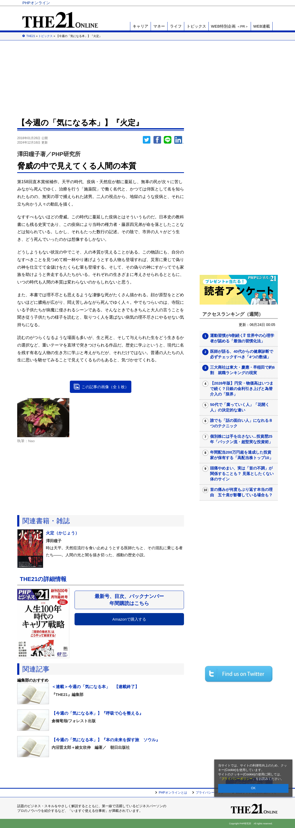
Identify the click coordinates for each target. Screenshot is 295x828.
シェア (157, 140)
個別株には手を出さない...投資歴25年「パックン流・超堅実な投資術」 (241, 439)
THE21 (215, 2)
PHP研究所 (258, 2)
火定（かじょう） (62, 533)
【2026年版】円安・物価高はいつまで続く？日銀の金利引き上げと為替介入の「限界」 (241, 388)
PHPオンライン (36, 3)
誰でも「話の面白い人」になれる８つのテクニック (241, 423)
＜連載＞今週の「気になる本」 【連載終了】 (95, 686)
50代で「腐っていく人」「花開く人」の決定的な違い (239, 407)
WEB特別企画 (229, 26)
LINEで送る (167, 140)
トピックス (196, 26)
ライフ (176, 26)
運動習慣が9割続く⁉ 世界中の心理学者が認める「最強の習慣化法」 (242, 338)
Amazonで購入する (129, 619)
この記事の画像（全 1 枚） (105, 387)
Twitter (147, 140)
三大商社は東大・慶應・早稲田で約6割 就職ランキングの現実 (242, 370)
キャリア (140, 26)
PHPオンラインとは (173, 792)
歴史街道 (234, 2)
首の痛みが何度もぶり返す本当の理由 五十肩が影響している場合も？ (241, 492)
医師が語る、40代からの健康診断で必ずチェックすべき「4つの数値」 (241, 354)
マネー (159, 26)
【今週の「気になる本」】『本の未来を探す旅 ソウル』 (106, 740)
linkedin (179, 140)
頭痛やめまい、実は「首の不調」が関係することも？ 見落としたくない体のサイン (242, 473)
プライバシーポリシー (237, 779)
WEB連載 (261, 26)
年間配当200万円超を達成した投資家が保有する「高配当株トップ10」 (241, 455)
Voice (197, 2)
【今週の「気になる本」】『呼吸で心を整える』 (97, 713)
